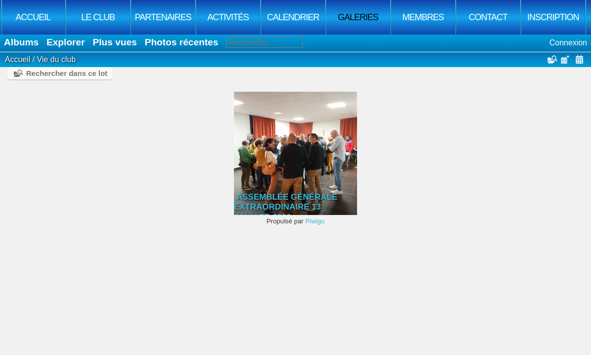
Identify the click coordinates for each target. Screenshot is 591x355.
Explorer (65, 42)
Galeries (358, 17)
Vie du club (56, 59)
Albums (21, 42)
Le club (98, 17)
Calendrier (293, 17)
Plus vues (115, 42)
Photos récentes (181, 42)
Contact (488, 17)
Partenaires (163, 17)
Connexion (569, 42)
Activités (228, 17)
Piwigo (315, 221)
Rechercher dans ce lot (66, 73)
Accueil (32, 17)
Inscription (553, 17)
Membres (423, 17)
